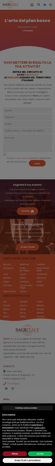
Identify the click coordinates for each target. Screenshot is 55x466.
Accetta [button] (40, 454)
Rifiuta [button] (15, 454)
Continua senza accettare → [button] (27, 408)
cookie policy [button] (39, 428)
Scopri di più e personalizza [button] (27, 460)
